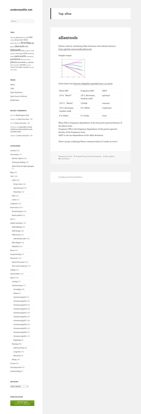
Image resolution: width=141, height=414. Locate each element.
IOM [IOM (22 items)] (26, 46)
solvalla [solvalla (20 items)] (22, 65)
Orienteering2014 (20, 309)
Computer (14, 204)
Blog (12, 172)
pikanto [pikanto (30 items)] (13, 62)
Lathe (14, 200)
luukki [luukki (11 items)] (32, 50)
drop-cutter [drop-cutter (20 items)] (19, 40)
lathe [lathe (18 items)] (23, 50)
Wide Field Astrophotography (23, 166)
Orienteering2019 (20, 328)
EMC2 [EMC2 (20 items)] (26, 40)
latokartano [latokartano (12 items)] (28, 50)
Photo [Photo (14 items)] (22, 59)
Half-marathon (19, 348)
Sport (12, 278)
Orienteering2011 (20, 297)
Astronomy (14, 154)
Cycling (14, 281)
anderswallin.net (21, 9)
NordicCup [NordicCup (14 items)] (30, 53)
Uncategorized (15, 367)
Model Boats (14, 100)
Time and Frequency (19, 266)
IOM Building (17, 227)
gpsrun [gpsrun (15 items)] (12, 46)
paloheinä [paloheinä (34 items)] (15, 59)
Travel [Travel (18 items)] (12, 67)
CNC (11, 176)
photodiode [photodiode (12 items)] (27, 59)
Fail (11, 219)
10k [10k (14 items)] (11, 37)
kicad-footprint (17, 211)
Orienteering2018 (20, 324)
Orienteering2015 (20, 313)
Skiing (14, 359)
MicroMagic (16, 243)
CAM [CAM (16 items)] (27, 37)
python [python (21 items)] (31, 62)
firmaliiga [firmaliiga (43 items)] (26, 42)
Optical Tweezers (18, 262)
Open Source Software (18, 96)
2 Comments (65, 159)
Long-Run (17, 352)
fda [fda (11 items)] (19, 43)
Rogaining (17, 340)
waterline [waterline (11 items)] (31, 67)
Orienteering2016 (20, 317)
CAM (12, 88)
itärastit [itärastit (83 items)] (15, 50)
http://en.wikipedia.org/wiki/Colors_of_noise (92, 83)
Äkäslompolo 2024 (22, 115)
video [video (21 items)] (20, 67)
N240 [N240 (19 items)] (25, 53)
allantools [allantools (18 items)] (19, 37)
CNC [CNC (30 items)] (31, 37)
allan (106, 156)
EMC (13, 196)
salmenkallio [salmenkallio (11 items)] (16, 65)
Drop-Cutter (17, 184)
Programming (15, 254)
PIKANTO (15, 246)
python (111, 156)
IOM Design (16, 231)
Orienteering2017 (20, 320)
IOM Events (16, 235)
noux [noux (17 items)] (12, 56)
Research (13, 258)
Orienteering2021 (20, 336)
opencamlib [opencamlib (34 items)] (20, 56)
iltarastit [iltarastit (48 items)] (19, 46)
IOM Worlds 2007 (19, 239)
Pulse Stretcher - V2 (25, 119)
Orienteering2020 (20, 332)
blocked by (22, 403)
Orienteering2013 (20, 305)
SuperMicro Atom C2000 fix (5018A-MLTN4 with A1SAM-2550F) (21, 129)
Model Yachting (16, 223)
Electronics (14, 207)
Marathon (17, 356)
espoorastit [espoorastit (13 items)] (13, 43)
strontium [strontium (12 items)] (28, 65)
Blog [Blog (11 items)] (24, 37)
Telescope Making (18, 162)
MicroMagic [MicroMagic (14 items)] (19, 53)
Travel (12, 363)
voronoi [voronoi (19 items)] (26, 67)
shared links (14, 274)
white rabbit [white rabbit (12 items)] (13, 69)
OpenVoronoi (18, 188)
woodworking (15, 371)
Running (15, 344)
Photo (12, 250)
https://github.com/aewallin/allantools (75, 49)
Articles (13, 151)
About (12, 85)
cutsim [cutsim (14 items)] (12, 40)
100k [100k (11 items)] (14, 37)
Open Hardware (16, 92)
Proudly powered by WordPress (70, 177)
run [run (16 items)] (11, 65)
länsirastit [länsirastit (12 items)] (12, 53)
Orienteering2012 (20, 301)
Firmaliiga (17, 289)
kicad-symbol (17, 215)
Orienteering (17, 285)
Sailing (12, 270)
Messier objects (17, 158)
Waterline (17, 192)
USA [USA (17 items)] (16, 67)
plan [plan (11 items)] (27, 62)
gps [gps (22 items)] (33, 43)
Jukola (15, 293)
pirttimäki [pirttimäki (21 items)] (21, 62)
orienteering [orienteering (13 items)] (29, 56)
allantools (68, 37)
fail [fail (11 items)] (17, 43)
